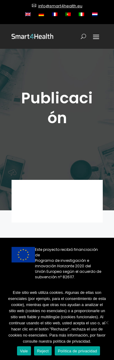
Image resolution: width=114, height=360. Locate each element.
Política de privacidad (77, 351)
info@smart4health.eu (60, 6)
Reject (43, 351)
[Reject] (106, 322)
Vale (24, 351)
